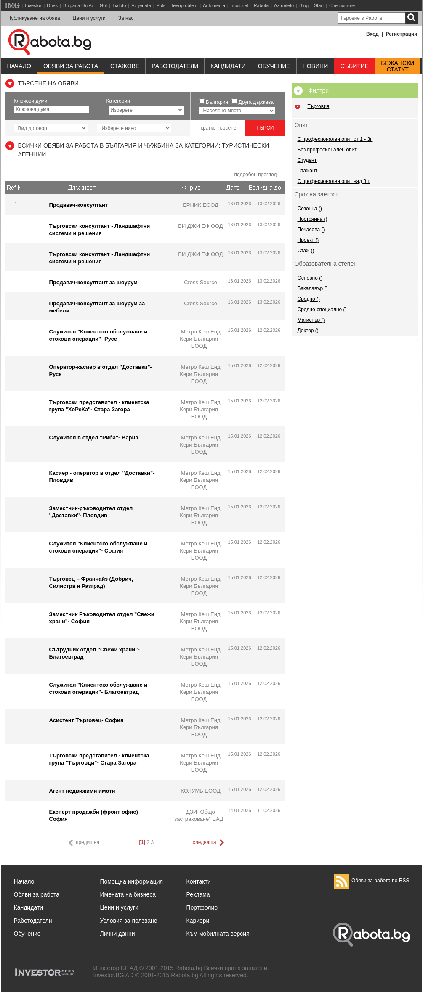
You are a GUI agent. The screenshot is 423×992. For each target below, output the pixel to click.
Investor (33, 5)
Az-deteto (284, 5)
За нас (126, 18)
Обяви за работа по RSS (372, 880)
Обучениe (274, 66)
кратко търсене (219, 128)
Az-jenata (141, 5)
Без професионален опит (327, 149)
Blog (304, 5)
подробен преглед (255, 174)
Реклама (198, 894)
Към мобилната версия (218, 933)
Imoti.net (239, 5)
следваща (209, 843)
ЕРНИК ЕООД (200, 205)
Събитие (354, 66)
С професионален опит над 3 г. (334, 181)
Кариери (198, 920)
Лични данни (117, 933)
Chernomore (342, 5)
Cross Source (200, 282)
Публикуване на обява (34, 18)
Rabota (261, 5)
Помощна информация (131, 881)
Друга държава (256, 102)
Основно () (310, 277)
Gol (103, 5)
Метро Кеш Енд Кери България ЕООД (200, 338)
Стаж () (306, 250)
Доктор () (308, 330)
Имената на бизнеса (128, 894)
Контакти (198, 881)
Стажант (308, 170)
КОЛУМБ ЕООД (201, 791)
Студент (307, 160)
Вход (372, 34)
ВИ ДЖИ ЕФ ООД (200, 226)
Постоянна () (312, 219)
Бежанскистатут (397, 66)
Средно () (309, 299)
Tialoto (119, 5)
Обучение (27, 933)
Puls (161, 5)
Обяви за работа (70, 66)
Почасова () (311, 229)
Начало (19, 66)
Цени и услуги (89, 18)
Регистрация (401, 34)
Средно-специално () (322, 309)
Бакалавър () (313, 288)
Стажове (124, 66)
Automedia (214, 5)
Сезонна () (310, 208)
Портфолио (202, 907)
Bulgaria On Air (78, 5)
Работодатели (175, 66)
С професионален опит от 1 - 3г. (335, 139)
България (217, 102)
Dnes (52, 5)
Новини (315, 66)
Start (319, 5)
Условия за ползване (128, 920)
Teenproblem (184, 5)
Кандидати (228, 66)
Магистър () (311, 320)
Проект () (308, 240)
